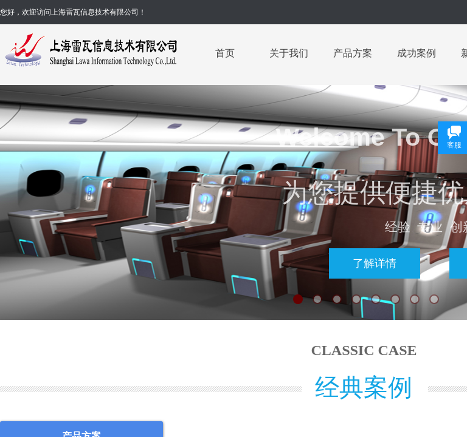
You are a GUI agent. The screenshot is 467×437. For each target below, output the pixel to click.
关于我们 (288, 53)
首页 (225, 53)
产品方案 (352, 53)
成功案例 (416, 53)
